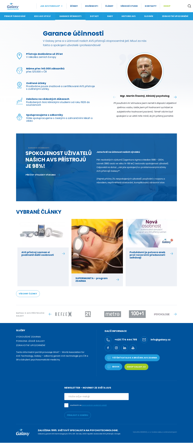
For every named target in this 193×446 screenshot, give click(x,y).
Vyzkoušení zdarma (28, 336)
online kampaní (170, 432)
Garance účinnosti (70, 16)
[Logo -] (63, 314)
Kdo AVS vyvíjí (42, 16)
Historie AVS (129, 16)
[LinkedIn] (124, 347)
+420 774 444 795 (121, 339)
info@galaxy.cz (155, 339)
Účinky (74, 6)
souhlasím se (88, 405)
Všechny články (28, 293)
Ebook (113, 366)
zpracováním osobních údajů (94, 405)
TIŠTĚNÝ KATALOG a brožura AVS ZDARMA (132, 357)
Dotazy (94, 16)
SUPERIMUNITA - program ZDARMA (95, 279)
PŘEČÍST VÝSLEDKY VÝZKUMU (43, 174)
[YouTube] (133, 347)
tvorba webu (157, 432)
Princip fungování (14, 16)
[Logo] (13, 6)
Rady (110, 16)
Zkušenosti (91, 6)
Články (109, 6)
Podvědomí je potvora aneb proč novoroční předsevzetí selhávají (150, 255)
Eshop (167, 6)
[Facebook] (108, 347)
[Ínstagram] (116, 347)
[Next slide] (175, 97)
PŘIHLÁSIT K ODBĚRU (77, 415)
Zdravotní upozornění (175, 16)
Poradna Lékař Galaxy (30, 341)
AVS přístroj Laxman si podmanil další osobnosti (41, 253)
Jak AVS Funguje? (50, 6)
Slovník (148, 16)
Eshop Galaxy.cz (136, 366)
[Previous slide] (50, 314)
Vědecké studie (129, 6)
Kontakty (150, 6)
